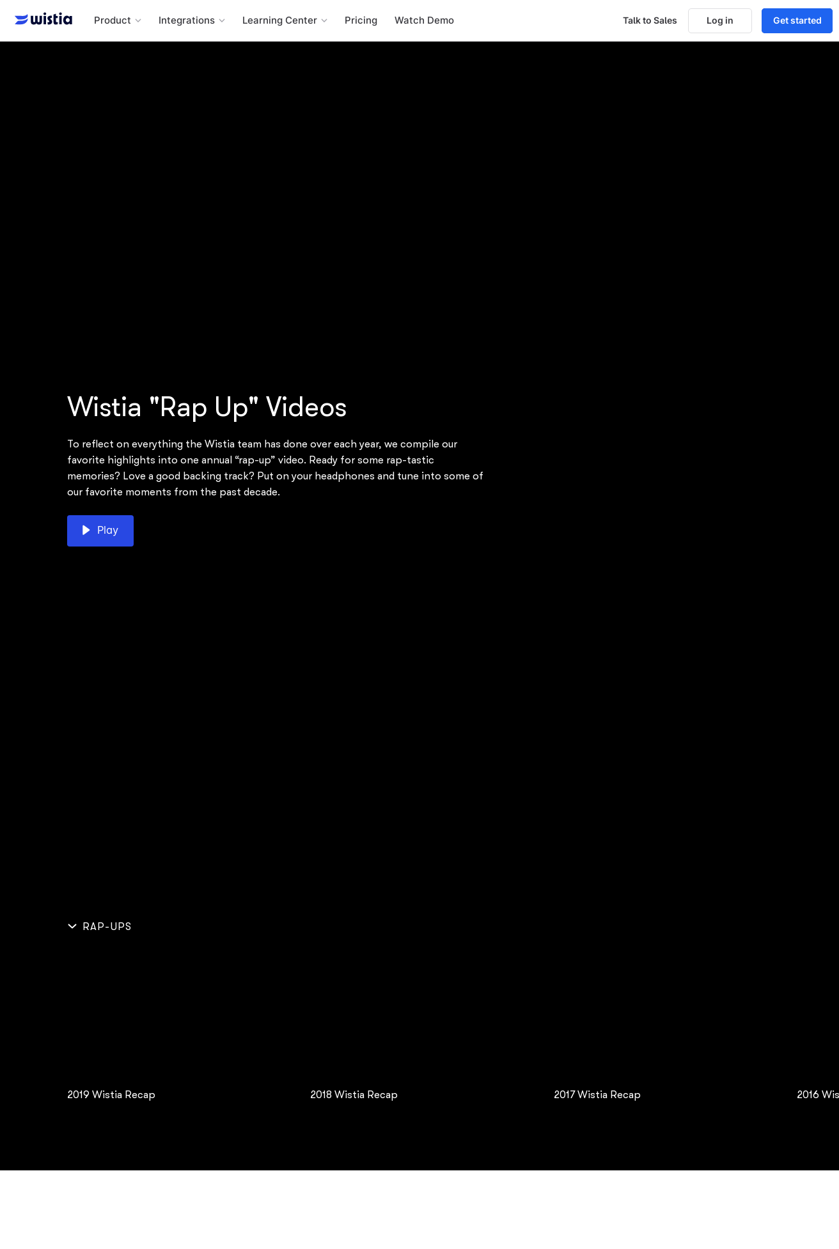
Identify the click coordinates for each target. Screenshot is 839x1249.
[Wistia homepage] (39, 20)
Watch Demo (424, 20)
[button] (118, 21)
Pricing (361, 20)
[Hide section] (102, 926)
